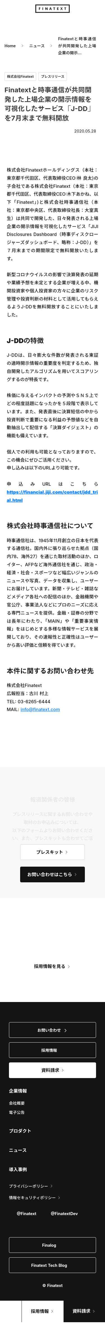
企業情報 (18, 1091)
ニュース (33, 45)
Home (6, 45)
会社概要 (17, 1103)
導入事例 (18, 1169)
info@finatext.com (40, 710)
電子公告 (17, 1112)
